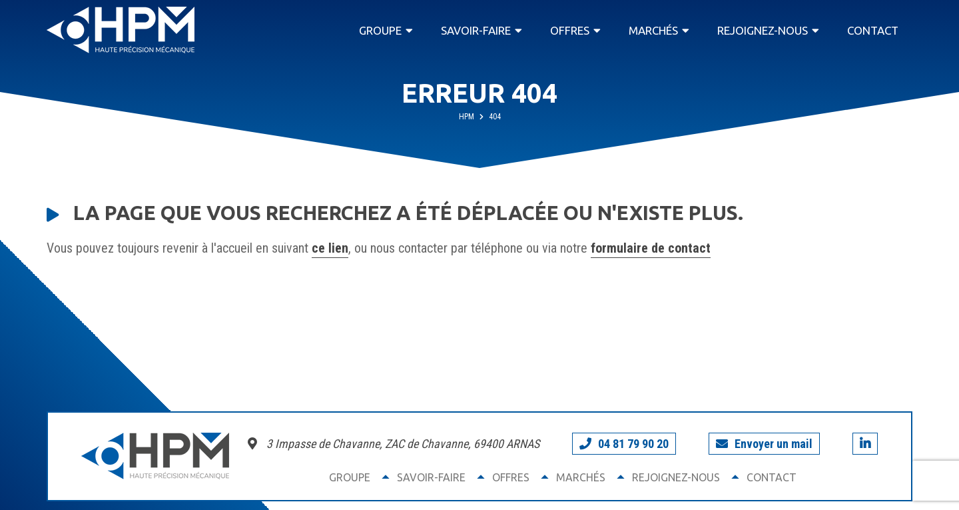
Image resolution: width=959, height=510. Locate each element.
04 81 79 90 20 (624, 444)
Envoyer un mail (764, 444)
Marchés (653, 30)
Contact (872, 30)
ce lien (330, 248)
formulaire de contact (651, 248)
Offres (569, 30)
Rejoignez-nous (762, 30)
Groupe (380, 30)
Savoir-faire (476, 30)
